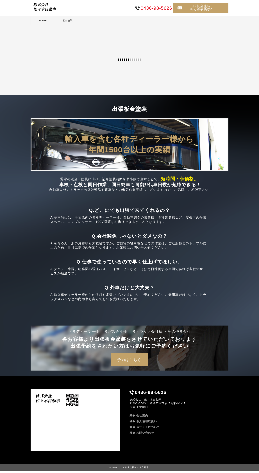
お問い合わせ (145, 435)
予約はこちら (129, 362)
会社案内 (142, 417)
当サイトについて (148, 429)
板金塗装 (67, 20)
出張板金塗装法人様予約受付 (202, 8)
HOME (43, 20)
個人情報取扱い (146, 423)
